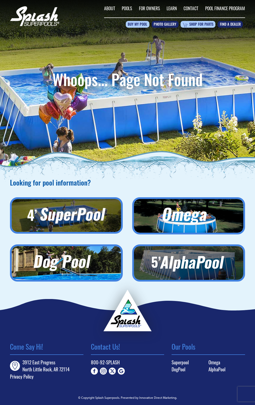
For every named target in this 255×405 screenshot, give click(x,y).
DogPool (178, 369)
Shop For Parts (198, 24)
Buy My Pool (137, 25)
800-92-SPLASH (105, 362)
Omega (214, 362)
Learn (172, 8)
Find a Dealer (230, 25)
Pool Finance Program (225, 8)
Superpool (180, 362)
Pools (127, 8)
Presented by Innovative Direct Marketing (148, 398)
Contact (191, 8)
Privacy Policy (22, 376)
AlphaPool (216, 369)
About (109, 8)
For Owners (149, 8)
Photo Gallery (165, 25)
